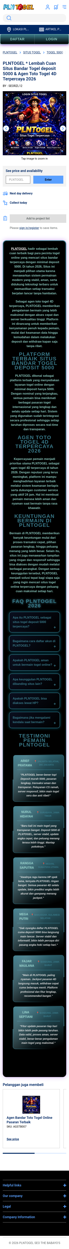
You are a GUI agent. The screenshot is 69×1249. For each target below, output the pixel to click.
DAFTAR (17, 39)
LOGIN (51, 39)
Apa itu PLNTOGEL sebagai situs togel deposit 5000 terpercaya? (32, 622)
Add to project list (38, 218)
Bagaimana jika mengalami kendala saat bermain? (31, 720)
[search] (34, 18)
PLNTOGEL (19, 248)
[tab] (19, 1153)
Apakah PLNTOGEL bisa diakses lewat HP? (30, 701)
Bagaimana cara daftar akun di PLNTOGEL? (34, 643)
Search (8, 18)
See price (13, 1139)
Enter (48, 179)
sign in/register (29, 228)
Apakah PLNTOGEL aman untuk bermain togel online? (32, 662)
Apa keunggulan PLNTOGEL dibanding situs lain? (32, 681)
